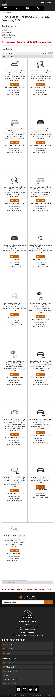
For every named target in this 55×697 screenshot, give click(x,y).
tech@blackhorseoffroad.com (27, 627)
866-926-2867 (27, 621)
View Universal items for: (26, 589)
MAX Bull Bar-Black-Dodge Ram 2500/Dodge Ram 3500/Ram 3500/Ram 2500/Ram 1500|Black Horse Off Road (40, 480)
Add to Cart (14, 200)
